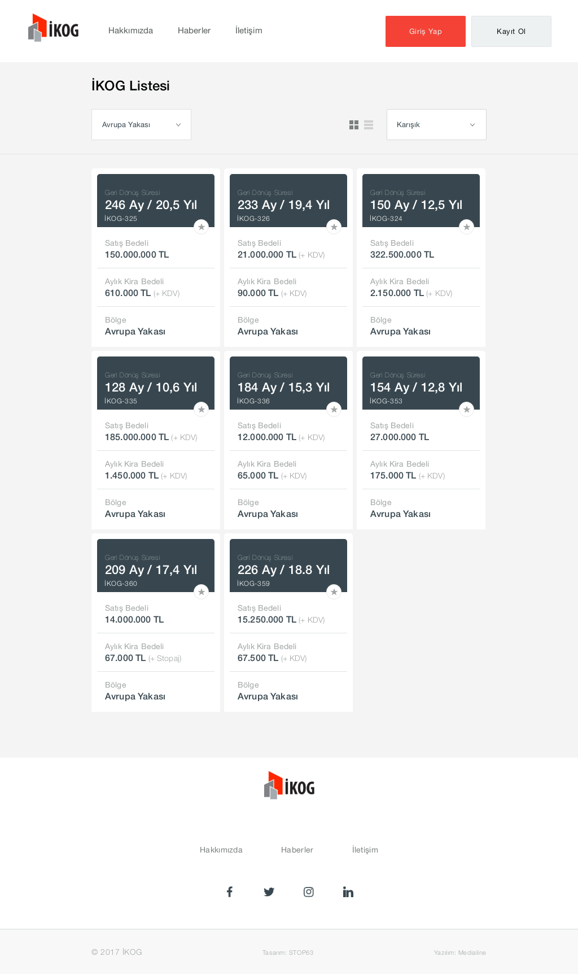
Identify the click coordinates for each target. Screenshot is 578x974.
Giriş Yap (425, 31)
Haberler (194, 30)
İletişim (248, 30)
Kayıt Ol (511, 31)
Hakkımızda (130, 30)
